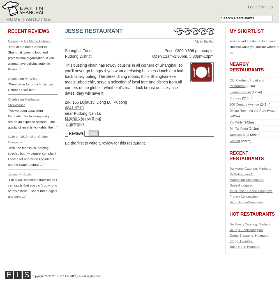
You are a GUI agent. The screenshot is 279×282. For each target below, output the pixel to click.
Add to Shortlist (204, 41)
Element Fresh (240, 92)
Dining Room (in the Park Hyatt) (253, 110)
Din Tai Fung (239, 128)
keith (11, 136)
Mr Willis (31, 78)
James (13, 174)
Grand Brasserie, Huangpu (249, 235)
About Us (38, 19)
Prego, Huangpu (241, 241)
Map (93, 133)
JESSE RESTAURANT (94, 31)
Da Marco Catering (38, 41)
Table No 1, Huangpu (245, 246)
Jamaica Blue (239, 134)
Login (253, 7)
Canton (235, 141)
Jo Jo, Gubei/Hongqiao (246, 202)
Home (13, 19)
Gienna (13, 41)
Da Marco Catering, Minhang (250, 168)
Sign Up (266, 7)
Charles (13, 78)
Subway (235, 98)
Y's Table (236, 122)
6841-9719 (74, 108)
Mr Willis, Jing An (242, 174)
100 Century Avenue (244, 104)
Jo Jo (27, 174)
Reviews (76, 133)
